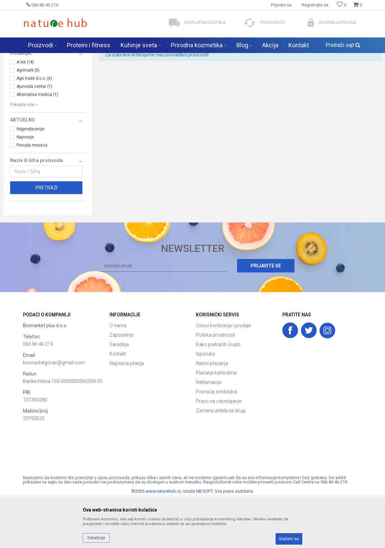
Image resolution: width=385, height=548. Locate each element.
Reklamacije (209, 435)
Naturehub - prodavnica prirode (51, 57)
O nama (117, 378)
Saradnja (119, 397)
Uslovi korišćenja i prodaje (223, 378)
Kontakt (117, 407)
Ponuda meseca (32, 198)
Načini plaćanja (212, 416)
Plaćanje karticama (216, 425)
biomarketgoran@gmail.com (54, 415)
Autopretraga (182, 71)
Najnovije (25, 190)
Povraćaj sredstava (216, 444)
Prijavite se (266, 318)
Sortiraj (210, 71)
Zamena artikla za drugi (221, 463)
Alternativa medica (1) (37, 147)
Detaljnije (96, 538)
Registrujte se (315, 4)
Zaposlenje (121, 388)
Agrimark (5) (28, 123)
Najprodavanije (30, 182)
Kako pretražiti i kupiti (218, 397)
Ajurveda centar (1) (34, 139)
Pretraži (46, 240)
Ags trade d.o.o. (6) (34, 131)
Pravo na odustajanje (218, 454)
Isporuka (205, 407)
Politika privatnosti (215, 388)
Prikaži (308, 71)
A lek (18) (25, 115)
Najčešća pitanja (126, 416)
